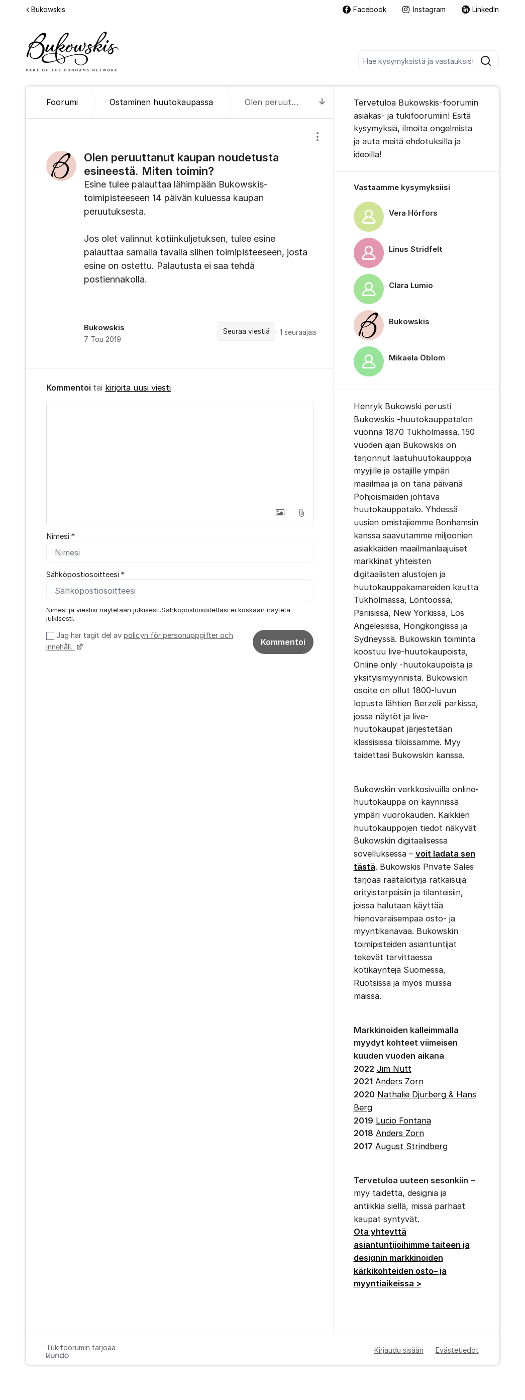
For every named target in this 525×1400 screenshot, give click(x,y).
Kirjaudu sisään (399, 1350)
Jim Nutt (394, 1069)
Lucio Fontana (403, 1120)
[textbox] (179, 452)
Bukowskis (45, 9)
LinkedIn (480, 9)
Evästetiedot (457, 1350)
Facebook (364, 9)
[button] (280, 513)
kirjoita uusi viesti (138, 388)
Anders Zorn (399, 1081)
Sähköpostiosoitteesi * (85, 574)
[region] (179, 243)
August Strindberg (411, 1146)
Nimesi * (60, 536)
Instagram (424, 9)
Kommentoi (283, 642)
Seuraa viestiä (246, 331)
